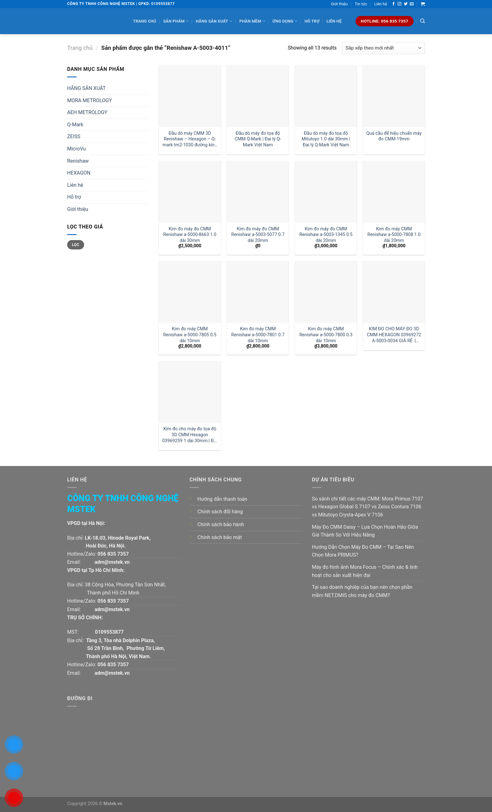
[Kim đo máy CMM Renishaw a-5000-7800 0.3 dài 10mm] (326, 291)
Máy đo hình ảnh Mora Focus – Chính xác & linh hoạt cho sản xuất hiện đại (365, 571)
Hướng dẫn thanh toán (222, 499)
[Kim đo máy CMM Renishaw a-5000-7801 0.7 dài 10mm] (258, 291)
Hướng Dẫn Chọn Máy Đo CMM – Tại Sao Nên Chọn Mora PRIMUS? (363, 551)
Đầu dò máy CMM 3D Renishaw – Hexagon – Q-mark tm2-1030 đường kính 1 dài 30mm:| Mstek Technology (190, 139)
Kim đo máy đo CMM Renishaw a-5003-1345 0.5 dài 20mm (326, 234)
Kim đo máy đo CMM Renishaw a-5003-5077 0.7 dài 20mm (258, 234)
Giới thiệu (339, 4)
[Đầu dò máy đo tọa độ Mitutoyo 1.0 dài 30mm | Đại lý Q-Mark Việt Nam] (326, 96)
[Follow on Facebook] (393, 4)
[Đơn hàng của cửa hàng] (383, 48)
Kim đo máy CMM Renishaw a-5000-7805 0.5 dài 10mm (190, 334)
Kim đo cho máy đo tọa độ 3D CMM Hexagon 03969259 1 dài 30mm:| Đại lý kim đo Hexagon (189, 434)
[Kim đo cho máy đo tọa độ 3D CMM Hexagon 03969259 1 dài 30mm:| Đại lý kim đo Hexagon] (190, 392)
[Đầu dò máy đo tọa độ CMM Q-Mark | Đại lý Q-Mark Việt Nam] (258, 96)
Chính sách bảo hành (220, 524)
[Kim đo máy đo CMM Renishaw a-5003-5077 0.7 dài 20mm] (258, 192)
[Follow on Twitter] (406, 4)
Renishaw (78, 161)
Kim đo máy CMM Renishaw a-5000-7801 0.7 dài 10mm (258, 334)
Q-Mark (75, 125)
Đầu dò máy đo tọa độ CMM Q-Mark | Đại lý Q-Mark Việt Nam (258, 139)
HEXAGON (78, 173)
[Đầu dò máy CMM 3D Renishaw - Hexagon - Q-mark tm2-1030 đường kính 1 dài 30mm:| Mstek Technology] (190, 96)
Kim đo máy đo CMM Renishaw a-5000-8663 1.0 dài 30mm (190, 234)
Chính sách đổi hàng (220, 512)
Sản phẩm (176, 21)
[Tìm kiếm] (422, 21)
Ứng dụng (284, 21)
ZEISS (73, 136)
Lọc (75, 245)
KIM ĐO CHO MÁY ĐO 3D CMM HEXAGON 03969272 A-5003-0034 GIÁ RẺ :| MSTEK (394, 334)
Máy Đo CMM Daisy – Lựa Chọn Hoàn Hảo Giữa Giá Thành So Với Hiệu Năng (365, 531)
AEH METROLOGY (87, 112)
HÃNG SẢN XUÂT (86, 88)
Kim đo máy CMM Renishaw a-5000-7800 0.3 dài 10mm (326, 334)
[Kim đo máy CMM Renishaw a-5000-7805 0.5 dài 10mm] (190, 291)
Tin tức (361, 4)
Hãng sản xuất (214, 21)
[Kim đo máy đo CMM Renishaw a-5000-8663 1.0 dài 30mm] (190, 192)
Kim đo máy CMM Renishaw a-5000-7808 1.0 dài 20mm (394, 234)
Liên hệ (380, 4)
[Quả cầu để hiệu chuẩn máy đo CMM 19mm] (394, 96)
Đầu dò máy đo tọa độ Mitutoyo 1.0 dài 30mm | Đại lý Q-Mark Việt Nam (326, 139)
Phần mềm (252, 21)
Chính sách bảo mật (219, 537)
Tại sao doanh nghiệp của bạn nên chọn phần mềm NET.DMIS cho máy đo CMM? (362, 591)
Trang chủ (144, 21)
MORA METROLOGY (89, 100)
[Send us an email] (412, 4)
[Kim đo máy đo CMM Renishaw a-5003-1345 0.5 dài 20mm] (326, 192)
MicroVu (76, 149)
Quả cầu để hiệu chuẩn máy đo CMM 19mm (393, 136)
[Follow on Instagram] (399, 4)
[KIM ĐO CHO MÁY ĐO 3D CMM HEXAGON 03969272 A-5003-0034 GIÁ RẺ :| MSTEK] (394, 291)
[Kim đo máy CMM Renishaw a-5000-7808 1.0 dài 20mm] (394, 192)
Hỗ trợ (312, 21)
